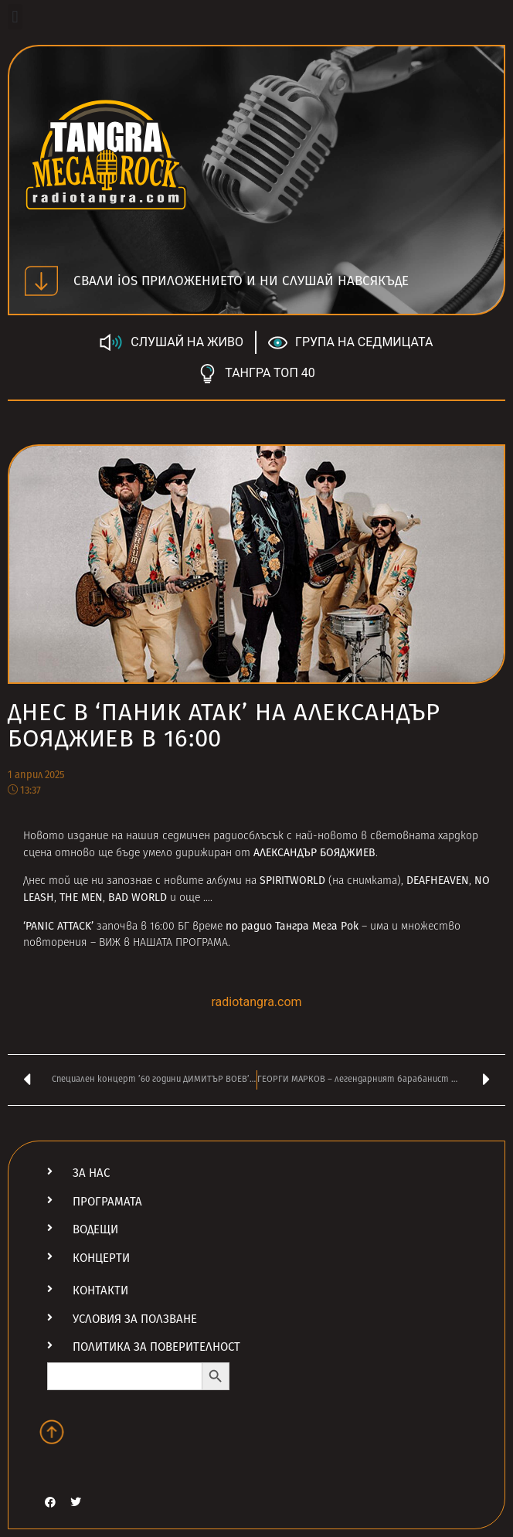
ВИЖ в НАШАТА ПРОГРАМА (163, 943)
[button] (15, 16)
